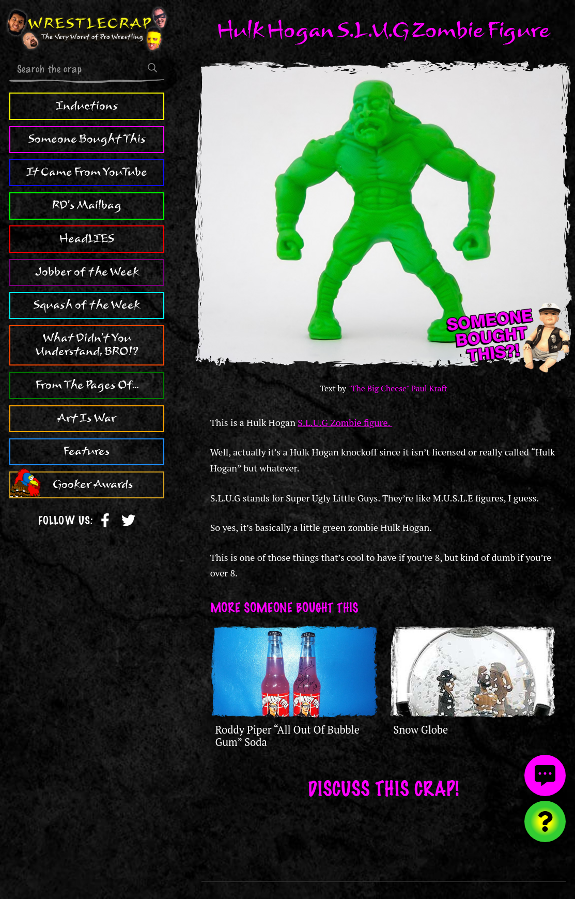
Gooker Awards (93, 484)
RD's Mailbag (86, 205)
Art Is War (86, 418)
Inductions (87, 106)
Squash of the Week (87, 305)
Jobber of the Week (87, 272)
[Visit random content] (545, 821)
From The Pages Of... (87, 385)
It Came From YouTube (86, 172)
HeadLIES (86, 239)
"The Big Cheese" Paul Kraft (397, 388)
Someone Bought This (87, 139)
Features (87, 451)
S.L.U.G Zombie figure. (345, 422)
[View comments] (545, 775)
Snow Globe (420, 730)
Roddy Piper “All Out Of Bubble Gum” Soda (287, 736)
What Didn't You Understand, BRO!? (87, 344)
